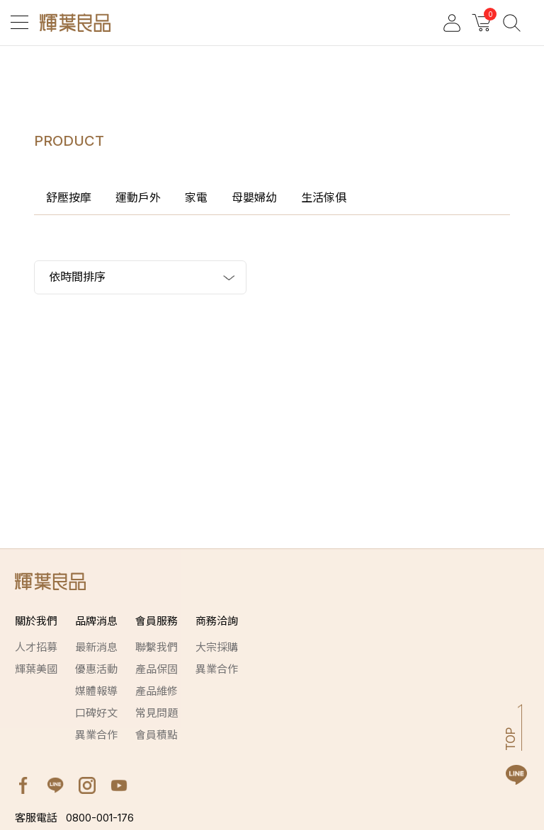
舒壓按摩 (68, 197)
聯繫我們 (156, 647)
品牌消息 (96, 621)
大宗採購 (217, 647)
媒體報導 (96, 691)
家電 (196, 197)
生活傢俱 (323, 197)
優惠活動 (96, 669)
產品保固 (156, 669)
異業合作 (96, 735)
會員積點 (156, 735)
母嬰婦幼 (254, 197)
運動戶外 (138, 197)
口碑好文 (96, 713)
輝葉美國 (36, 669)
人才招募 (36, 647)
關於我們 (36, 621)
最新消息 (96, 647)
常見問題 (156, 713)
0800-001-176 (74, 817)
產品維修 (156, 691)
